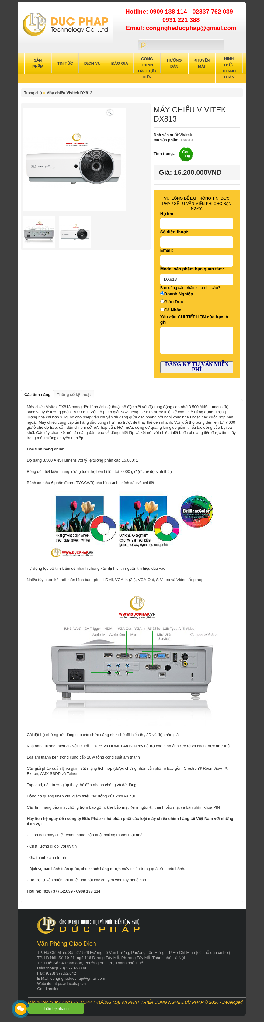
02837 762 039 (213, 11)
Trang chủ (33, 93)
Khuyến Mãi (201, 63)
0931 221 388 (181, 19)
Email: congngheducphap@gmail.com (181, 28)
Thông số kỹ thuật (74, 394)
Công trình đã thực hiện (147, 68)
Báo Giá (119, 63)
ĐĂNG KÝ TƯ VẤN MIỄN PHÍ (196, 367)
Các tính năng (37, 394)
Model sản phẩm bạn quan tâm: (192, 269)
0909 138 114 (169, 11)
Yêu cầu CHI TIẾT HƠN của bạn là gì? (194, 320)
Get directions (49, 988)
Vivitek (185, 134)
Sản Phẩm (37, 63)
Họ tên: (167, 213)
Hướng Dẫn (174, 63)
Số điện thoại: (174, 231)
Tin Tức (65, 63)
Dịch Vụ (92, 63)
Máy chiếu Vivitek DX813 (69, 93)
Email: (166, 250)
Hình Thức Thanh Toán (229, 68)
